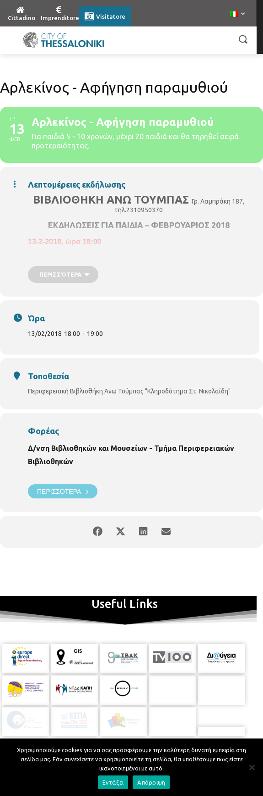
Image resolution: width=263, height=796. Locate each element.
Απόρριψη (151, 782)
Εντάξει (113, 782)
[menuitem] (237, 15)
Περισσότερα (62, 491)
